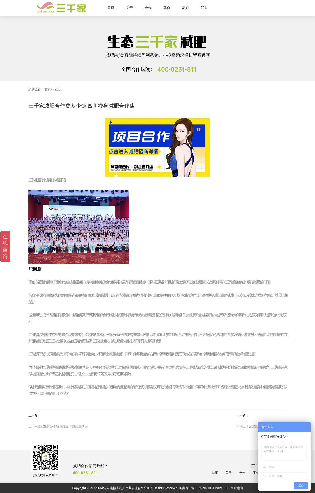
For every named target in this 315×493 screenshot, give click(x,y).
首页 (110, 7)
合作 (148, 7)
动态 (185, 7)
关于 (129, 7)
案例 (166, 7)
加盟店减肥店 (33, 268)
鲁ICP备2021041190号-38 (209, 488)
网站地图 (237, 488)
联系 (204, 7)
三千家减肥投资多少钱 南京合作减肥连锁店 (58, 426)
